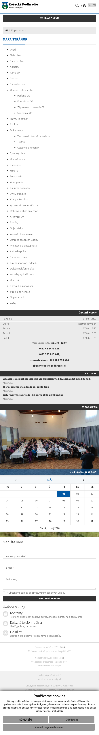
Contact (14, 78)
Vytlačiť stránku (56, 658)
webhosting (30, 689)
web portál (68, 685)
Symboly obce (17, 153)
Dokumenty (16, 130)
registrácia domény (65, 689)
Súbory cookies (18, 257)
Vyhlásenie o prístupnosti (23, 245)
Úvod (13, 49)
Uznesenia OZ (24, 113)
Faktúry (14, 222)
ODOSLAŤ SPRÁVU (49, 598)
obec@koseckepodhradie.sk (49, 365)
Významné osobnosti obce (24, 205)
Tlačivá (21, 141)
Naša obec (15, 55)
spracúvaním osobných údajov (48, 592)
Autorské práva (18, 251)
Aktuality (14, 66)
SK (89, 5)
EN (94, 5)
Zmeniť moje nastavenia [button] (49, 727)
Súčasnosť (15, 165)
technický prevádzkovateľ (49, 675)
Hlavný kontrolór (19, 118)
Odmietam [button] (72, 719)
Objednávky (16, 228)
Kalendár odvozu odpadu (23, 263)
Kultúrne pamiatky (20, 188)
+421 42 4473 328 (49, 348)
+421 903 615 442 (49, 354)
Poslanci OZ (23, 95)
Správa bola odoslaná (21, 286)
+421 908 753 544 (58, 360)
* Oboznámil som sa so (34, 592)
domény (52, 689)
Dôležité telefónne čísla (22, 268)
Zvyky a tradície (18, 193)
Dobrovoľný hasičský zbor (24, 211)
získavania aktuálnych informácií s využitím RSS (49, 651)
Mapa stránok (18, 30)
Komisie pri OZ (25, 101)
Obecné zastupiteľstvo (21, 90)
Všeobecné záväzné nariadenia (33, 136)
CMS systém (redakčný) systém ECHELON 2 (44, 685)
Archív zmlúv (17, 216)
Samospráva (17, 61)
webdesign (43, 679)
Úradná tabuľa (17, 159)
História (14, 170)
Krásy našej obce (19, 199)
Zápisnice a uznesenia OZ (31, 107)
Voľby (13, 303)
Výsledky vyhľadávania (22, 274)
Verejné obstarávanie (21, 234)
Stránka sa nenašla (20, 291)
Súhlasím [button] (25, 719)
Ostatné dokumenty (28, 147)
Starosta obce (17, 84)
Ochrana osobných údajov (24, 239)
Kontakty (15, 72)
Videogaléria (16, 182)
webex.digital (55, 679)
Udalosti (14, 280)
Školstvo (14, 124)
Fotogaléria (16, 176)
